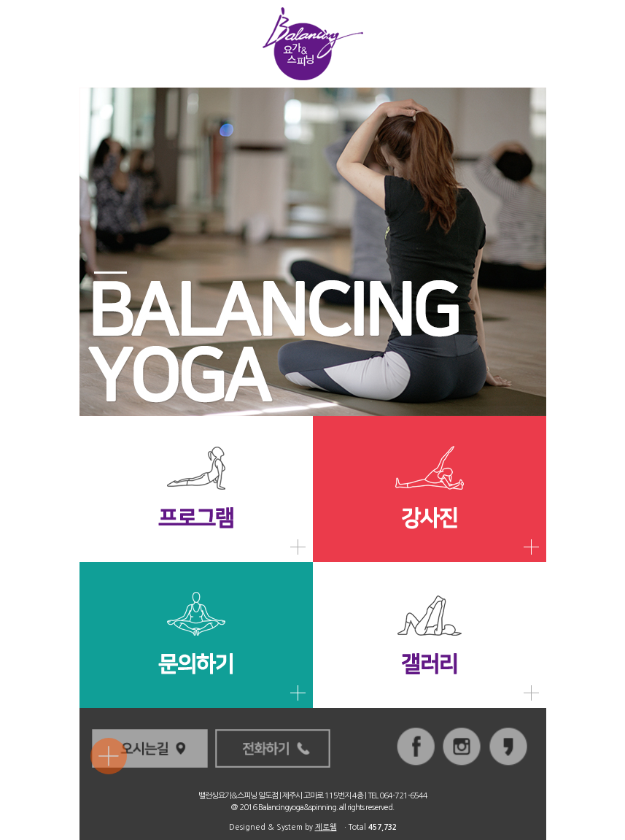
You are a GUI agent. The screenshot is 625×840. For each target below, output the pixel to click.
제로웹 (326, 827)
